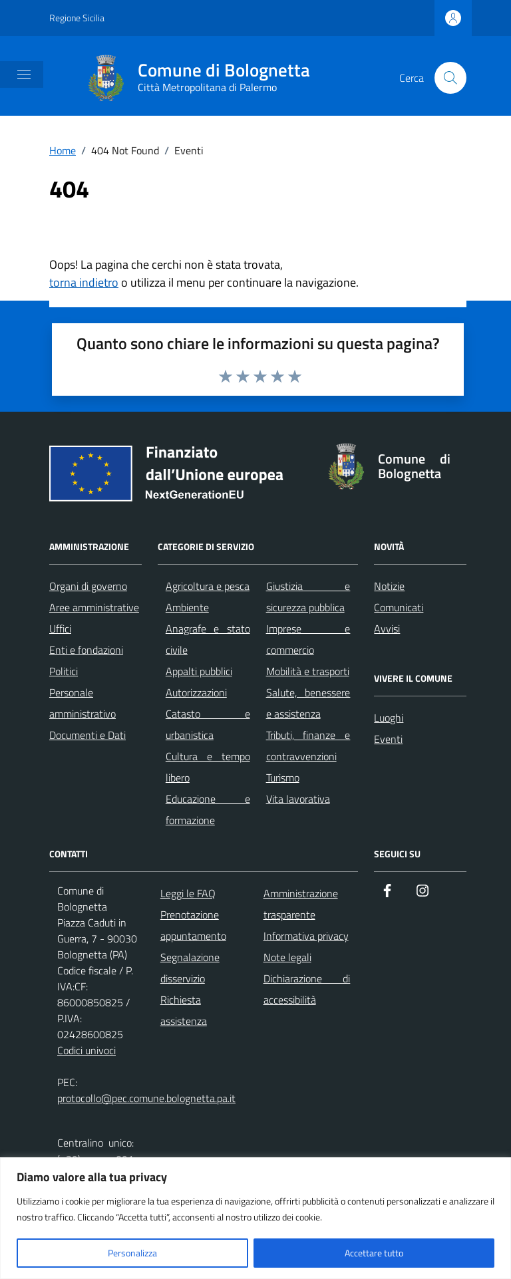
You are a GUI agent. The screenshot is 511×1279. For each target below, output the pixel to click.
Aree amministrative (94, 607)
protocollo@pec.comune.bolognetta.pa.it (146, 1098)
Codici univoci (86, 1050)
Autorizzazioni (196, 692)
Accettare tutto (374, 1253)
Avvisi (387, 629)
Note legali (287, 957)
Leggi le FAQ (188, 893)
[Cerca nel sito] (450, 78)
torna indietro (83, 282)
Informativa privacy (306, 936)
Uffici (60, 629)
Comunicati (398, 607)
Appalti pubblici (199, 671)
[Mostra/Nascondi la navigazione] (24, 74)
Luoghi (388, 718)
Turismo (282, 777)
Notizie (389, 586)
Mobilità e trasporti (307, 671)
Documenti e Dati (87, 735)
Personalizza (132, 1253)
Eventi (388, 739)
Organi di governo (88, 586)
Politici (63, 671)
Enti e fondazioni (86, 650)
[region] (255, 1218)
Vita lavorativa (298, 799)
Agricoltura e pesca (208, 586)
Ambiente (187, 607)
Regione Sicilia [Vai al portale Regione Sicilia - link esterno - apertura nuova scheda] (76, 18)
